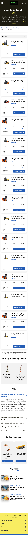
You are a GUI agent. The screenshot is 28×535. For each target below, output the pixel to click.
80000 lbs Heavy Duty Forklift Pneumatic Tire (18, 256)
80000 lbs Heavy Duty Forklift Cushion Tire (17, 236)
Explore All (7, 461)
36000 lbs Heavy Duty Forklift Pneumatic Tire (18, 81)
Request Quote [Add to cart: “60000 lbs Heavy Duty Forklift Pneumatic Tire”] (19, 190)
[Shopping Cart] (26, 3)
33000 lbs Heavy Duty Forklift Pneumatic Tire (18, 61)
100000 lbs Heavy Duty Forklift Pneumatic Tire (18, 334)
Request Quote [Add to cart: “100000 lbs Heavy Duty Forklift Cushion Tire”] (19, 327)
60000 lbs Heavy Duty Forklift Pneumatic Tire (18, 178)
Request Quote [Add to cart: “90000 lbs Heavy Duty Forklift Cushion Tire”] (19, 288)
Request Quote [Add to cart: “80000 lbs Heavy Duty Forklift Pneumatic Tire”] (19, 268)
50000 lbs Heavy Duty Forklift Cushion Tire (17, 120)
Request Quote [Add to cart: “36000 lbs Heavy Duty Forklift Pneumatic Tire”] (19, 93)
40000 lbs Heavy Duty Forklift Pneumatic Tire (18, 100)
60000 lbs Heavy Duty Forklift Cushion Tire (17, 159)
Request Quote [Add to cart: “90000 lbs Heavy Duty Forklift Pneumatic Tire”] (19, 307)
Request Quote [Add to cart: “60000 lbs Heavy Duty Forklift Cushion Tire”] (19, 171)
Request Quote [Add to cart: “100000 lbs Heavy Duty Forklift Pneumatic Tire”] (19, 346)
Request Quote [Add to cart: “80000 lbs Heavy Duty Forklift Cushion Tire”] (19, 249)
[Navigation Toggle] (2, 3)
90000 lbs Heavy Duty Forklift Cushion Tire (17, 275)
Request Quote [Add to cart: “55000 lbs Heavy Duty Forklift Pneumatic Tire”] (19, 151)
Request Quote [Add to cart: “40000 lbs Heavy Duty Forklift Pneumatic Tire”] (19, 112)
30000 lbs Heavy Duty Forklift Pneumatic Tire (18, 42)
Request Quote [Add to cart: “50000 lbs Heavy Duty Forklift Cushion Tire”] (19, 132)
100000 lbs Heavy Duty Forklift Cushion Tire (17, 314)
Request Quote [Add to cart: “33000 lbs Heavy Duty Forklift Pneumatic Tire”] (19, 74)
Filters (14, 36)
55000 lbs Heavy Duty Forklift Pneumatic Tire (18, 139)
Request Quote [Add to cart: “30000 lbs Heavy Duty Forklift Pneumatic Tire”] (19, 54)
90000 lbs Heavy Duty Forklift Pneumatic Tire (18, 295)
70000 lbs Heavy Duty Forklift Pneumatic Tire (18, 217)
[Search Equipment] (22, 3)
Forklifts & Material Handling (11, 28)
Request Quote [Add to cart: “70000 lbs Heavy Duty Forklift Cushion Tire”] (19, 210)
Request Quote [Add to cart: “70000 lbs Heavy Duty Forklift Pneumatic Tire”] (19, 229)
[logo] (14, 3)
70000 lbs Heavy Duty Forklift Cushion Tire (17, 198)
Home (1, 28)
